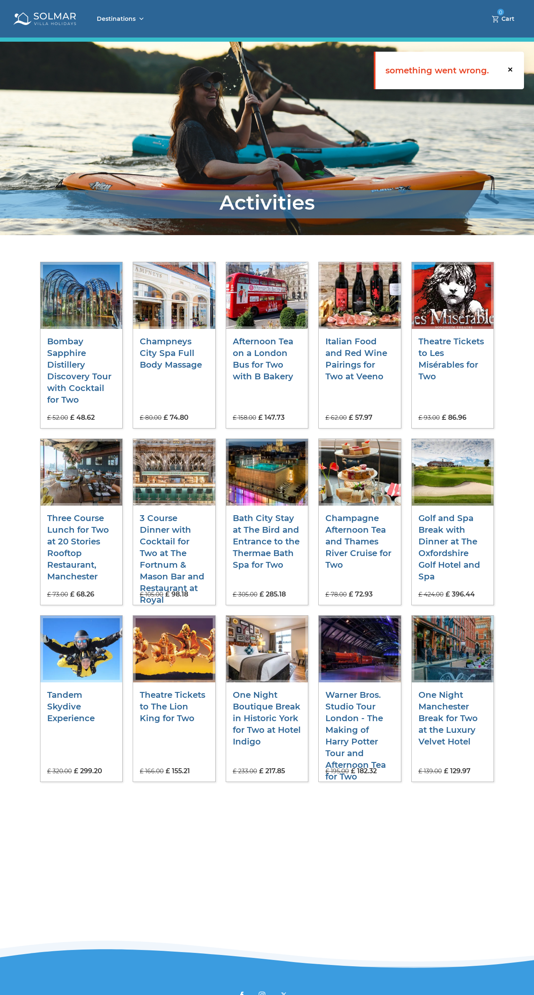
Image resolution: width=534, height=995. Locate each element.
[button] (510, 70)
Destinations (116, 19)
